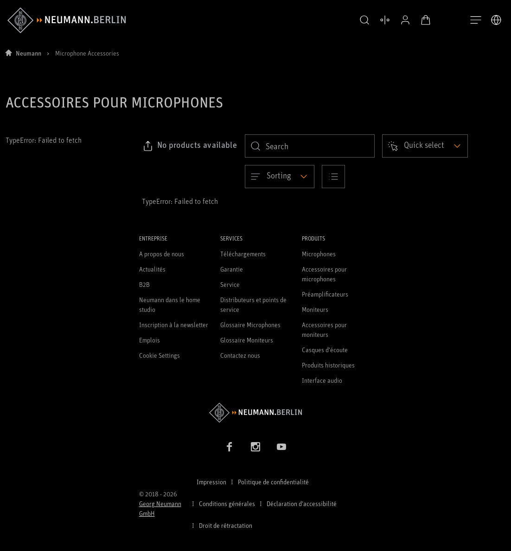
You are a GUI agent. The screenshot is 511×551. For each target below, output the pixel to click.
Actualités (152, 269)
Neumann (28, 53)
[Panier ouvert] (425, 20)
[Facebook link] (229, 446)
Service (230, 284)
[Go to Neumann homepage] (255, 413)
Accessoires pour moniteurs (324, 329)
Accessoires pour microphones (324, 274)
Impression (211, 482)
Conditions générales (227, 503)
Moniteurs (315, 309)
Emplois (149, 340)
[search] (310, 146)
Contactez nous (240, 355)
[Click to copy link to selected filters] (190, 146)
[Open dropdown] (425, 146)
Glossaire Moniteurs (246, 340)
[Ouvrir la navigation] (475, 20)
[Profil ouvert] (405, 20)
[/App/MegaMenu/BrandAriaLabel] (66, 20)
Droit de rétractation (225, 525)
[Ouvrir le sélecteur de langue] (496, 20)
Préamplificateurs (325, 294)
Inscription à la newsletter (173, 325)
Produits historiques (328, 365)
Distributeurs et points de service (253, 304)
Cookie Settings (159, 355)
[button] (364, 20)
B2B (144, 284)
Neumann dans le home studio (169, 304)
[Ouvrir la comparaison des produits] (384, 20)
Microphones (319, 254)
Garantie (231, 269)
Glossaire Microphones (250, 325)
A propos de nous (161, 254)
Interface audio (322, 380)
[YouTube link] (281, 446)
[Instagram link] (255, 446)
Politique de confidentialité (273, 482)
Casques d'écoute (325, 350)
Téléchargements (243, 254)
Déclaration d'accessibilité (302, 503)
